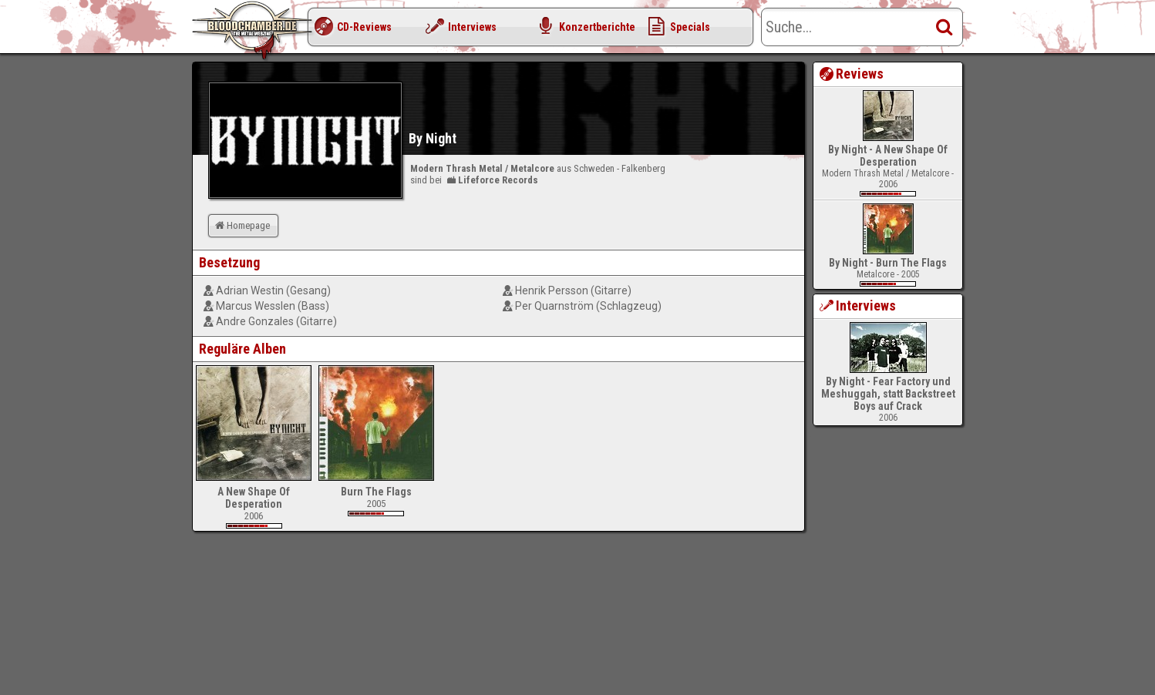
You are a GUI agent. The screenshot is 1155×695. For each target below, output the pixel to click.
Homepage (241, 225)
